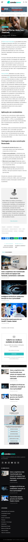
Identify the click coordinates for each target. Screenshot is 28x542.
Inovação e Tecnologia (6, 522)
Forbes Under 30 (13, 229)
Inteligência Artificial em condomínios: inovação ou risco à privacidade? (12, 298)
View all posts (14, 221)
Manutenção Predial (5, 526)
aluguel (3, 226)
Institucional (3, 524)
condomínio (9, 226)
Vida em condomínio (5, 532)
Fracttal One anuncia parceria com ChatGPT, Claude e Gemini (11, 320)
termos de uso (15, 358)
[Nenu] (2, 2)
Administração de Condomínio (7, 511)
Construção (16, 226)
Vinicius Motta (4, 73)
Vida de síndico (4, 530)
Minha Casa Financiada (8, 41)
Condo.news (9, 539)
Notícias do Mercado (6, 528)
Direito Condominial (5, 517)
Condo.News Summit (5, 513)
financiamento (5, 229)
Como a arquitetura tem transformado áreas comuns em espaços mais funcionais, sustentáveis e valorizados (13, 274)
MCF (9, 77)
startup (15, 231)
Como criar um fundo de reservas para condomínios (8, 246)
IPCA (20, 229)
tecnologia (21, 231)
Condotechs (5, 26)
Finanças (3, 519)
